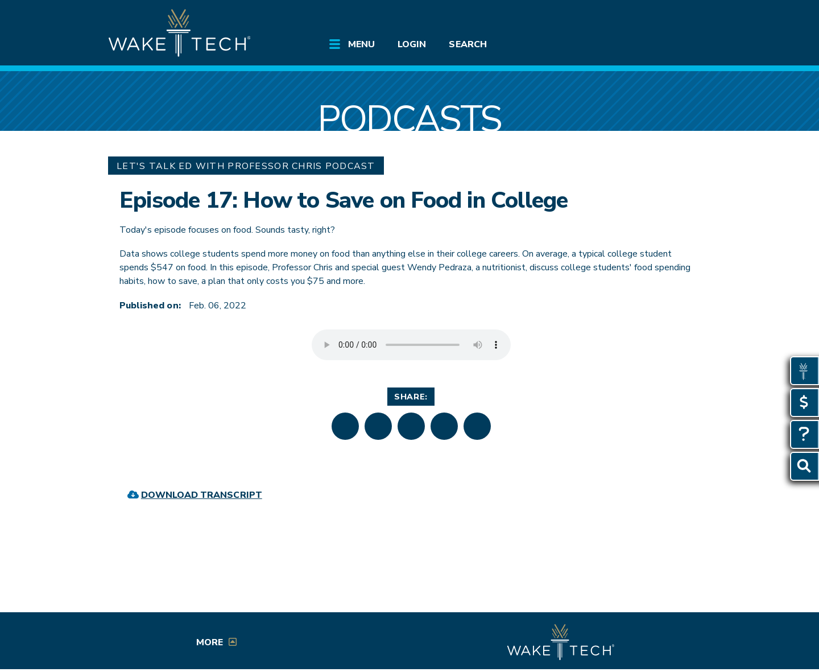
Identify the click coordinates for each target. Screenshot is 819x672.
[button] (345, 426)
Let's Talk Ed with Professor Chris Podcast (246, 166)
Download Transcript (201, 495)
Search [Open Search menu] (467, 44)
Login (412, 44)
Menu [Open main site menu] (361, 44)
